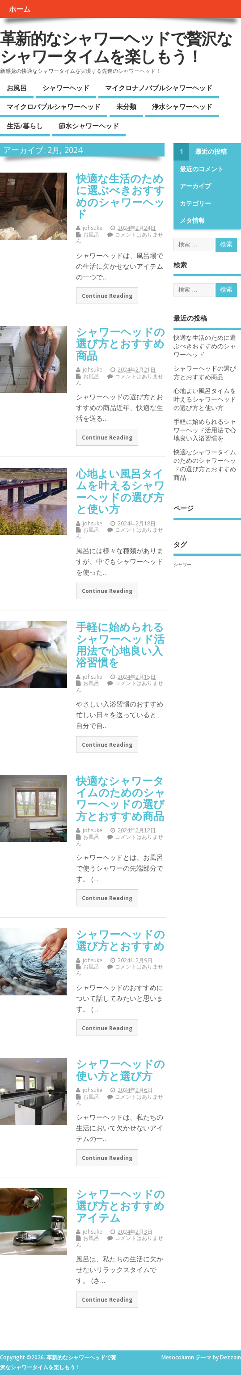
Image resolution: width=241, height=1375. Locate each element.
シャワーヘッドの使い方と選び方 (120, 1069)
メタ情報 (192, 220)
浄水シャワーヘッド (182, 106)
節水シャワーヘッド (89, 125)
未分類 (126, 106)
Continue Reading (107, 295)
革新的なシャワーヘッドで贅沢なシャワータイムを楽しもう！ (116, 47)
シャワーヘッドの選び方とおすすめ (120, 940)
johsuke (92, 228)
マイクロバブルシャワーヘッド (54, 106)
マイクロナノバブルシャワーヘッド (158, 87)
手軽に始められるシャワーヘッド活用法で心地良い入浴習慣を (120, 644)
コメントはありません (119, 238)
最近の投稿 (211, 152)
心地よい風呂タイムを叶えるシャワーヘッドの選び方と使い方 (120, 491)
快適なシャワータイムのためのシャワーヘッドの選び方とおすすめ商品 (120, 798)
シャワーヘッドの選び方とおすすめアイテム (120, 1205)
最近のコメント (202, 169)
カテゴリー (195, 203)
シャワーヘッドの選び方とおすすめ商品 (120, 343)
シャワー (182, 564)
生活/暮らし (25, 125)
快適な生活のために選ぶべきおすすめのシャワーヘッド (120, 196)
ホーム (19, 9)
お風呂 (17, 87)
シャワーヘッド (65, 87)
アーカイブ (195, 186)
